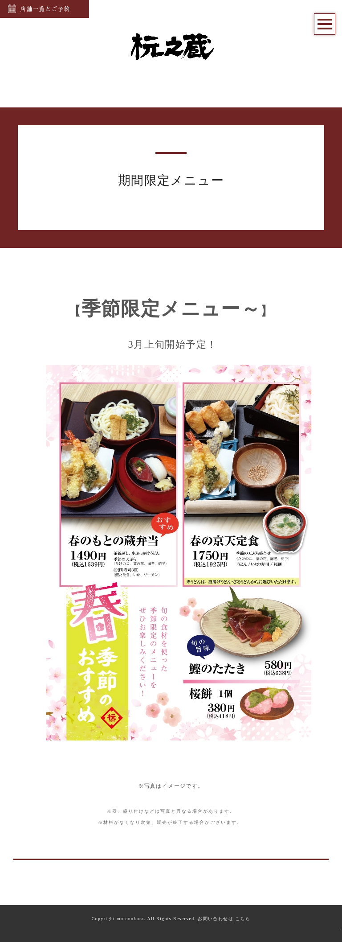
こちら (242, 918)
